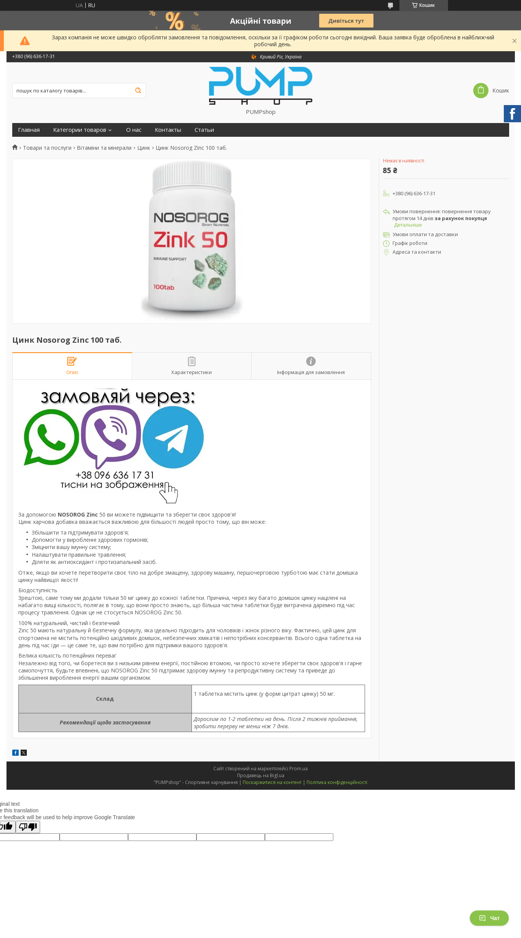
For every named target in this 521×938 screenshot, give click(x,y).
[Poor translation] (28, 827)
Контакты (168, 130)
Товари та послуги (47, 147)
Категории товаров (79, 130)
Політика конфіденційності (337, 782)
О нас (133, 130)
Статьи (204, 130)
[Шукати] (138, 90)
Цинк (143, 147)
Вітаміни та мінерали (104, 147)
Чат (489, 918)
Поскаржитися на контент (272, 782)
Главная (29, 130)
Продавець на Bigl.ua (260, 775)
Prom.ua (298, 768)
